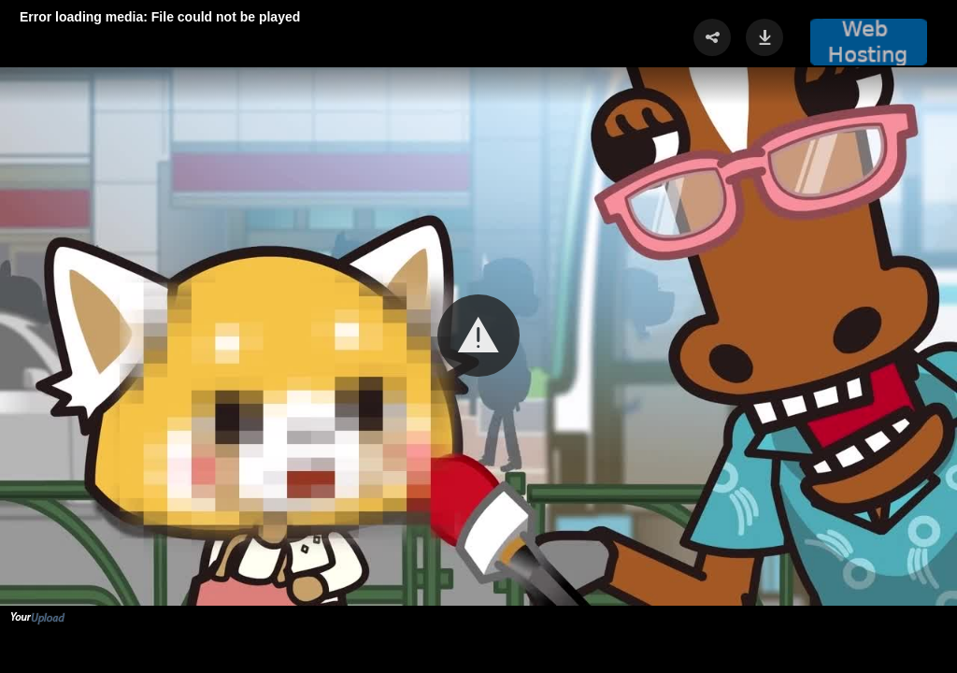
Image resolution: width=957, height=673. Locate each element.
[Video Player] (478, 336)
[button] (478, 335)
